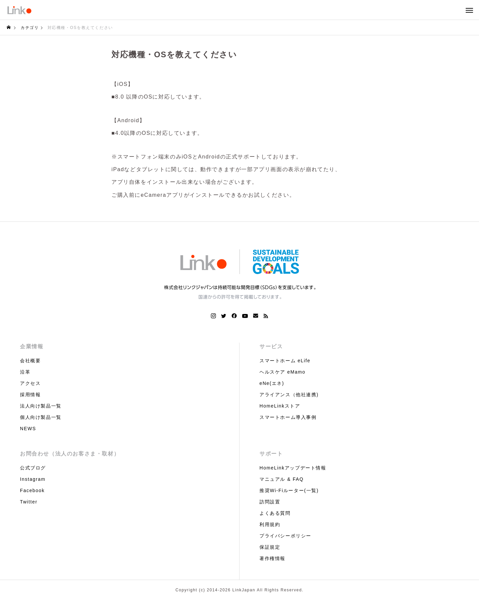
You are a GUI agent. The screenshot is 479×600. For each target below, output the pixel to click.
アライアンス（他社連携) (289, 394)
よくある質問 (275, 513)
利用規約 (269, 524)
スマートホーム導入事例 (288, 417)
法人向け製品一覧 (41, 406)
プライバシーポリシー (285, 535)
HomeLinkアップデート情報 (292, 467)
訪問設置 (269, 501)
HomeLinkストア (279, 406)
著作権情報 (272, 558)
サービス (271, 346)
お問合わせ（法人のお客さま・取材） (69, 453)
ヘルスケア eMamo (282, 372)
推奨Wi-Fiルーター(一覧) (289, 490)
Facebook (32, 490)
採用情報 (30, 394)
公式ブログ (33, 467)
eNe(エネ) (271, 383)
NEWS (28, 428)
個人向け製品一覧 (41, 417)
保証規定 (269, 547)
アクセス (30, 383)
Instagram (33, 479)
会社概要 (30, 360)
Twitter (28, 501)
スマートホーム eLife (284, 360)
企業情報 (31, 346)
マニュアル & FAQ (281, 479)
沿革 (25, 372)
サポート (271, 453)
